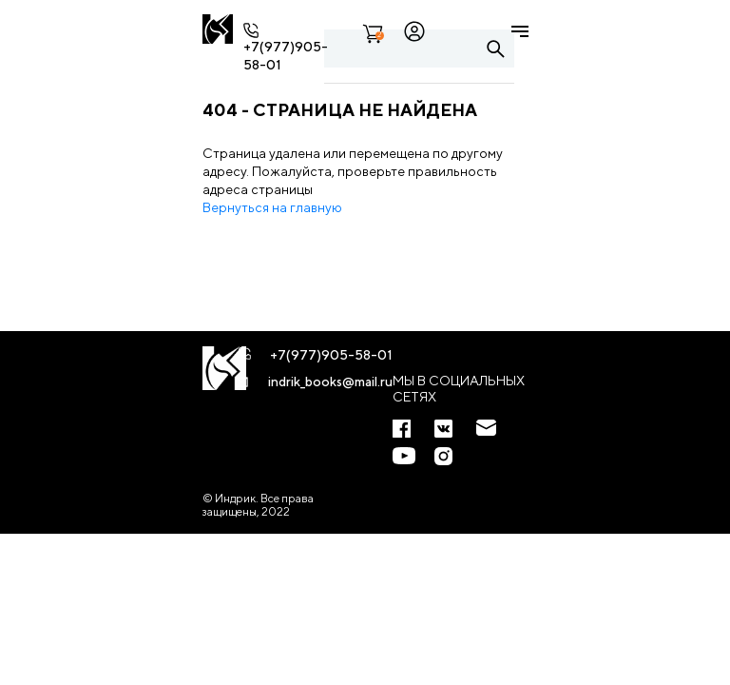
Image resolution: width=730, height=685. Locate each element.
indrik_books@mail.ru (330, 381)
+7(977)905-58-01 (331, 354)
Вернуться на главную (272, 207)
